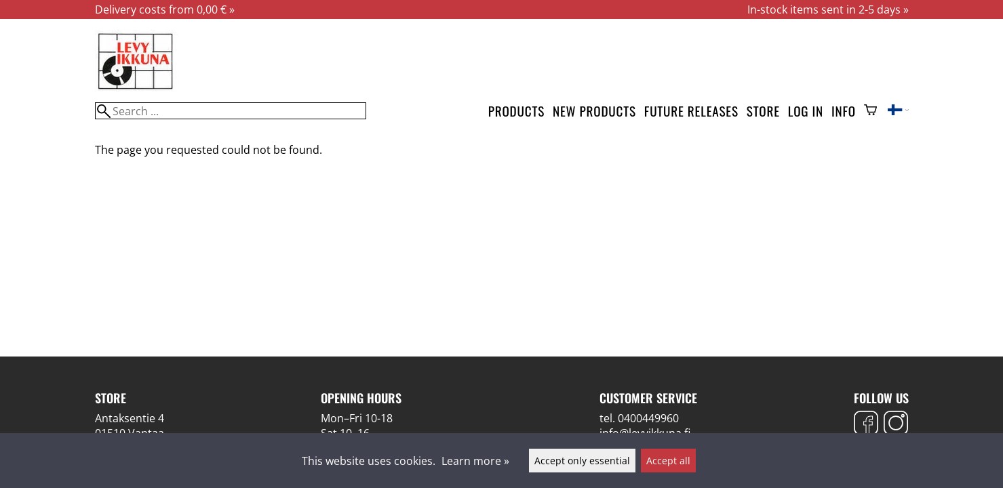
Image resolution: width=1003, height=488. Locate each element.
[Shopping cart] (870, 111)
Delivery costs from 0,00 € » (165, 9)
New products (594, 111)
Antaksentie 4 (129, 418)
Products (516, 111)
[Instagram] (896, 425)
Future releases (691, 111)
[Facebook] (866, 425)
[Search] (230, 110)
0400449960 (648, 418)
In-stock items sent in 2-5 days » (828, 9)
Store (763, 111)
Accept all (668, 460)
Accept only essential (582, 460)
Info (843, 111)
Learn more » (475, 460)
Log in (805, 111)
